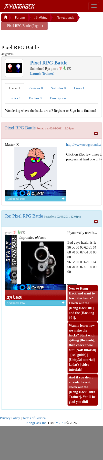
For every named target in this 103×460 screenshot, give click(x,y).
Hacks (14, 88)
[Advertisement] (40, 36)
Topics (15, 98)
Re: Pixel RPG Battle (24, 216)
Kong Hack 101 (81, 308)
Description (58, 98)
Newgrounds (65, 17)
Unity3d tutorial (82, 360)
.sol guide (78, 355)
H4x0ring (41, 17)
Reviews (36, 88)
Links (79, 88)
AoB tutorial (86, 350)
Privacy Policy (10, 418)
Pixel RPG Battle (20, 127)
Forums (20, 17)
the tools (87, 340)
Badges (35, 98)
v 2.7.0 (61, 423)
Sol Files (58, 88)
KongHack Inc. (36, 423)
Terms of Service (34, 418)
